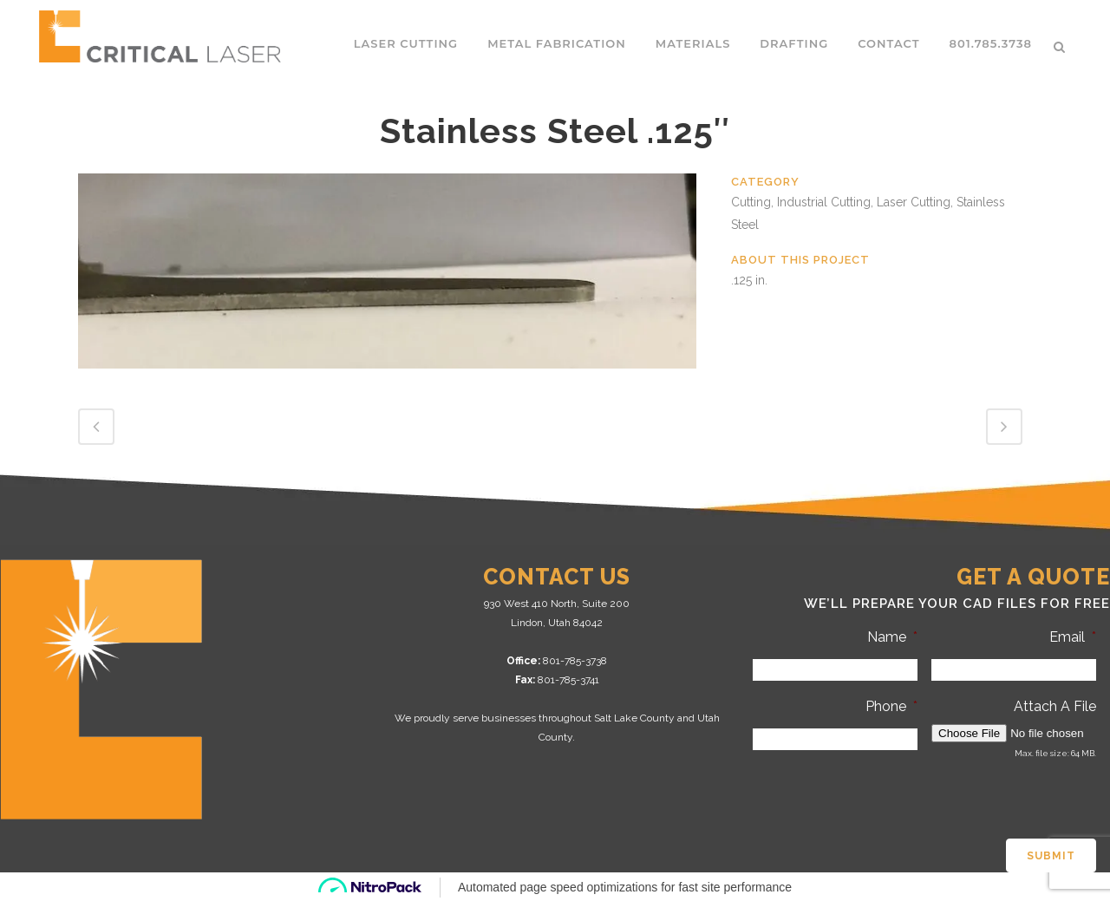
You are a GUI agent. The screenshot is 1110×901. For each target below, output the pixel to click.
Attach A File (1055, 706)
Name (892, 637)
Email (1072, 637)
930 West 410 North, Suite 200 (557, 603)
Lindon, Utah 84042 (557, 623)
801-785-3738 (575, 661)
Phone (891, 706)
